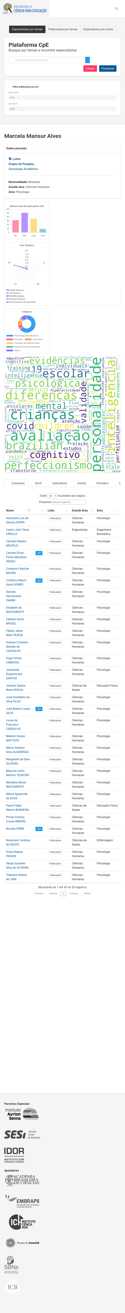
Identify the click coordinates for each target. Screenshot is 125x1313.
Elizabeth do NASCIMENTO (23, 806)
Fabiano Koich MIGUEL (20, 818)
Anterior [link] (53, 1079)
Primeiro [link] (39, 1079)
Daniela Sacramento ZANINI (24, 795)
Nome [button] (10, 713)
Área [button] (100, 713)
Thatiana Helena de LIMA (22, 1061)
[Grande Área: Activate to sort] (84, 716)
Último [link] (87, 1079)
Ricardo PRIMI (15, 1014)
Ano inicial (14, 92)
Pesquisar (107, 68)
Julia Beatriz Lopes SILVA (22, 899)
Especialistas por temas (27, 29)
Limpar (90, 68)
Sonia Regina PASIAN (19, 1037)
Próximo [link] (74, 1079)
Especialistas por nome (98, 29)
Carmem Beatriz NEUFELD (22, 748)
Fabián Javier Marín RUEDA (23, 829)
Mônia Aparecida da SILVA (22, 980)
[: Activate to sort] (48, 716)
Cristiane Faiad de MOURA (22, 771)
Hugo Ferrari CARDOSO (20, 852)
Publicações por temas (62, 29)
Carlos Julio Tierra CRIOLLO (23, 737)
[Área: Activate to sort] (108, 716)
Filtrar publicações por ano (26, 87)
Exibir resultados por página (62, 698)
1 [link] (63, 1079)
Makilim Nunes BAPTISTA (22, 922)
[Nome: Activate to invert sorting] (23, 716)
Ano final (13, 104)
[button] (116, 8)
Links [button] (59, 713)
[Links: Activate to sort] (63, 716)
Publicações (63, 726)
